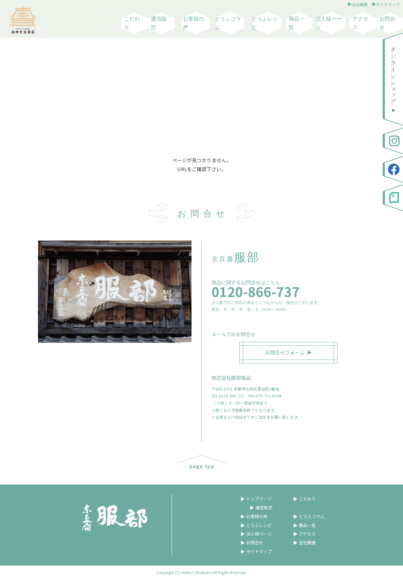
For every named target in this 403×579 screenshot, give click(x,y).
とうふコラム (228, 23)
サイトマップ (388, 4)
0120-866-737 (255, 291)
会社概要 (360, 4)
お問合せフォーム (284, 352)
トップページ (259, 499)
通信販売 (159, 23)
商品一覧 (296, 23)
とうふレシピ (265, 23)
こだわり (132, 23)
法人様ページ (329, 23)
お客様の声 (193, 23)
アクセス (360, 23)
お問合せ (387, 23)
